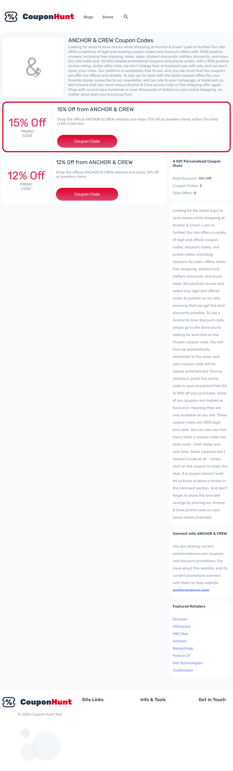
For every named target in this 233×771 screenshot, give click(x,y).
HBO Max (180, 634)
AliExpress (182, 626)
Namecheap (183, 648)
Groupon (180, 619)
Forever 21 (181, 655)
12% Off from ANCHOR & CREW (94, 162)
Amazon (180, 641)
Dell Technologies (187, 663)
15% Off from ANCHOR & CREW (95, 109)
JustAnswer (183, 670)
